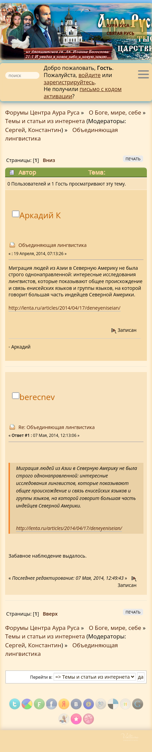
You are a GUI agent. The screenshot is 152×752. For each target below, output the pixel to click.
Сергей (15, 130)
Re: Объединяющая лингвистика (56, 427)
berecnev (37, 397)
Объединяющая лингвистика (52, 245)
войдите (90, 75)
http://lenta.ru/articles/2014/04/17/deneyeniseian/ (65, 308)
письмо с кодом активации (83, 92)
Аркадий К (40, 215)
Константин (44, 130)
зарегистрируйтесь (69, 82)
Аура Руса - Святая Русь (120, 29)
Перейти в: (41, 677)
